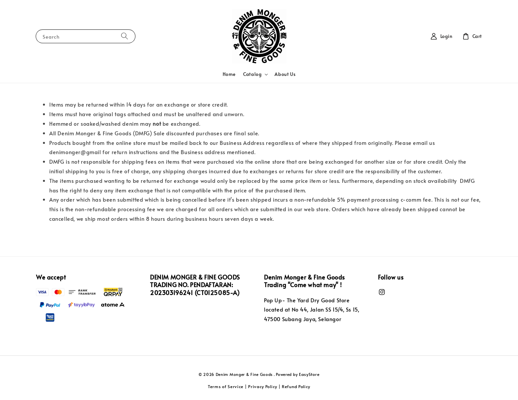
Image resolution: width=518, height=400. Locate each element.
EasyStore (309, 374)
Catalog (252, 74)
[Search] (124, 36)
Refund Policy (296, 386)
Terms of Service (225, 386)
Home (229, 74)
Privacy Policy (262, 386)
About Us (285, 74)
